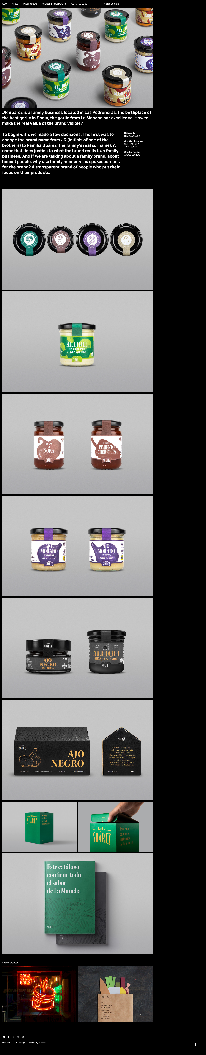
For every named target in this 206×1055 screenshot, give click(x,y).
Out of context (30, 3)
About (15, 3)
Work (4, 3)
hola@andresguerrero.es (54, 3)
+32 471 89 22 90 (79, 3)
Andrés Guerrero (111, 3)
